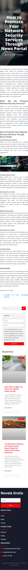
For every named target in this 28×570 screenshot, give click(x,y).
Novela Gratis (12, 493)
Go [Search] (24, 308)
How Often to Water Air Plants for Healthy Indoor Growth (13, 389)
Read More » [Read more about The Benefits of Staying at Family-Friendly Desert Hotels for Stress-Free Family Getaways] (8, 471)
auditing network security (20, 125)
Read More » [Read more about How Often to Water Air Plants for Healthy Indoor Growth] (8, 408)
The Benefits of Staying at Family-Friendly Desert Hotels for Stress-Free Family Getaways (13, 448)
